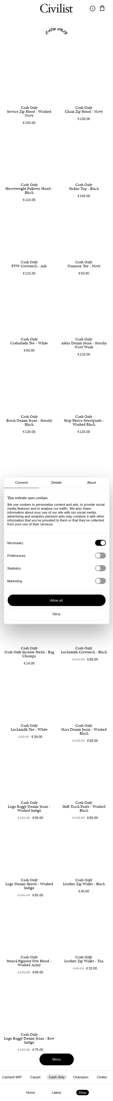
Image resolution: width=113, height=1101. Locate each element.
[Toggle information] (92, 8)
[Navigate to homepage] (56, 9)
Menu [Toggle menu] (56, 1059)
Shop (82, 1092)
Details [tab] (56, 482)
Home (30, 1092)
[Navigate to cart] (102, 8)
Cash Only (56, 1077)
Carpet (35, 1077)
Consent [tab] (21, 482)
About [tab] (91, 482)
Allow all (56, 600)
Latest (56, 1092)
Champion (80, 1077)
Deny (56, 614)
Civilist (102, 1077)
